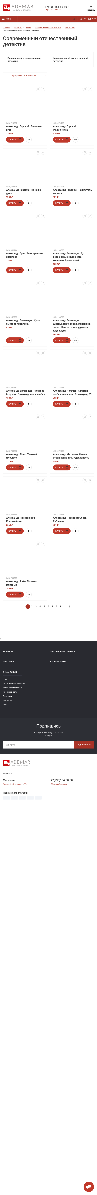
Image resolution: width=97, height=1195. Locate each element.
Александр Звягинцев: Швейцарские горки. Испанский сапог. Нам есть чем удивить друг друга (72, 325)
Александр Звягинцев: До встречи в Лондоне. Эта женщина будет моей (68, 257)
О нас (5, 679)
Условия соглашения (12, 688)
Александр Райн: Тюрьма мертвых (21, 583)
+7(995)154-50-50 (56, 7)
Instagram (17, 784)
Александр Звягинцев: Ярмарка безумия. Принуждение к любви (25, 392)
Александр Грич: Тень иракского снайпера (25, 255)
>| (69, 606)
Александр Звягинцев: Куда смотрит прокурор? (23, 322)
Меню (6, 19)
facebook (7, 784)
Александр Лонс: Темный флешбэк (21, 456)
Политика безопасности (14, 683)
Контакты (7, 700)
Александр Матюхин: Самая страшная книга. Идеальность (71, 456)
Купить (15, 139)
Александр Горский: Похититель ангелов (72, 191)
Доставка (7, 696)
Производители (10, 692)
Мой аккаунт (81, 19)
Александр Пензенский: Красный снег (20, 519)
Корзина (91, 8)
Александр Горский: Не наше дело (23, 191)
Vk (25, 784)
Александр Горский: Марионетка (65, 128)
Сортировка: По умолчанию (23, 76)
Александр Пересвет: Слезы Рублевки (70, 519)
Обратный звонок (53, 9)
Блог (5, 704)
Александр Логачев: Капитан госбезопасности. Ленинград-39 (72, 392)
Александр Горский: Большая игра (24, 128)
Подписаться (84, 745)
